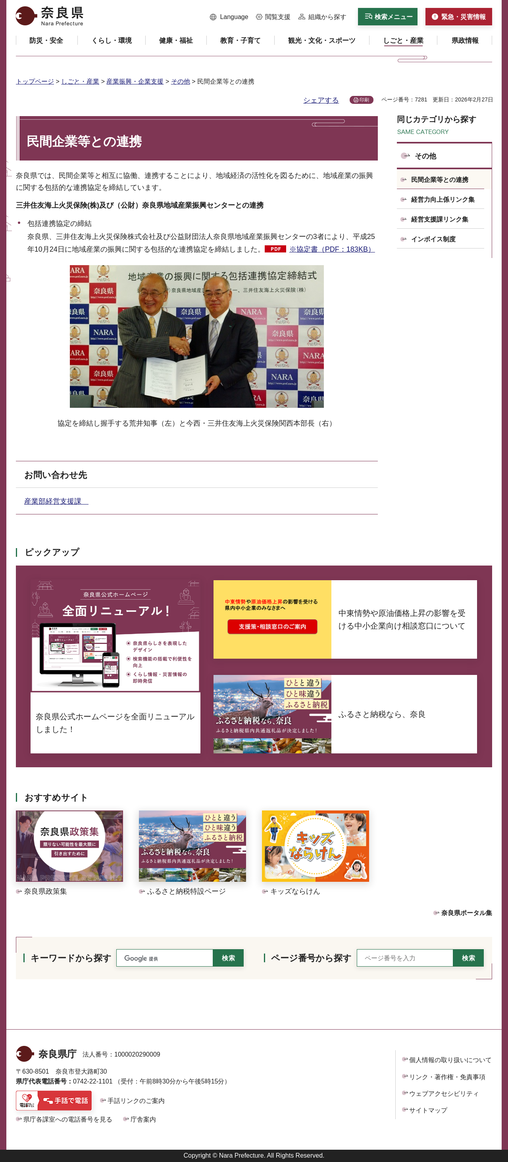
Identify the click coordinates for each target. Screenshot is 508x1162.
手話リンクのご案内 (136, 1100)
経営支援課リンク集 (439, 219)
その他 (180, 81)
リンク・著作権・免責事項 (447, 1077)
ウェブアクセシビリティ (444, 1093)
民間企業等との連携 (439, 179)
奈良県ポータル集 (466, 913)
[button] (229, 17)
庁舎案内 (143, 1119)
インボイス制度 (433, 239)
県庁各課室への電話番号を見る (67, 1119)
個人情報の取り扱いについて (450, 1060)
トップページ (35, 81)
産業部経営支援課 (56, 501)
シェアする (321, 100)
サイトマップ (428, 1110)
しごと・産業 (80, 81)
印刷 (364, 100)
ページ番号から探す (311, 958)
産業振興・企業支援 (135, 81)
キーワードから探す (71, 958)
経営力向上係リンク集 (443, 199)
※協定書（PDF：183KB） (332, 249)
